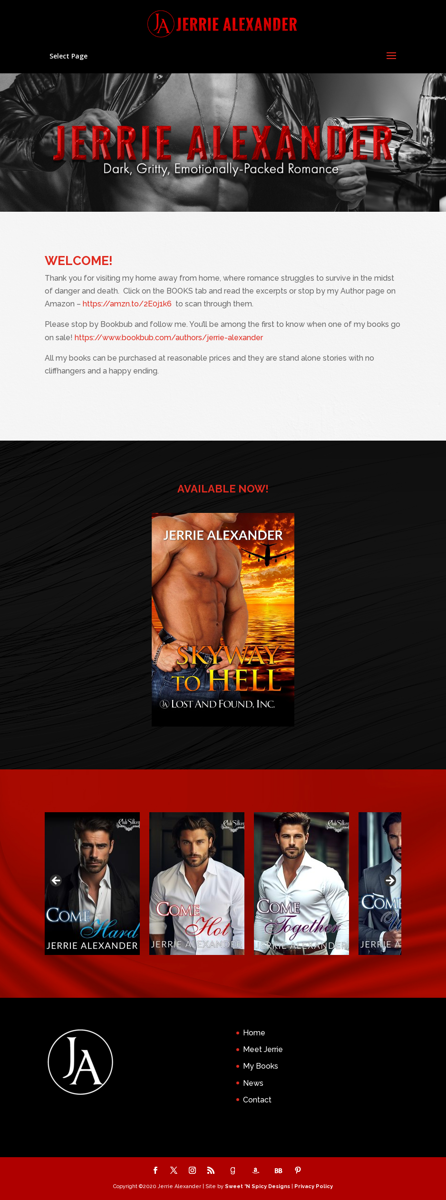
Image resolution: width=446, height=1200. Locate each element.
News (253, 1083)
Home (254, 1032)
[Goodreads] (232, 1170)
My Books (260, 1066)
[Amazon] (255, 1170)
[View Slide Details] (92, 883)
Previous (56, 881)
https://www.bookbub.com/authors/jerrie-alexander (169, 337)
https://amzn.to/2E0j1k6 (127, 303)
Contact (257, 1099)
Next (389, 881)
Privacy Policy (313, 1186)
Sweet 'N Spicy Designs (257, 1186)
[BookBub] (278, 1170)
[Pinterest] (297, 1171)
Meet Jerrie (263, 1049)
